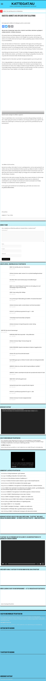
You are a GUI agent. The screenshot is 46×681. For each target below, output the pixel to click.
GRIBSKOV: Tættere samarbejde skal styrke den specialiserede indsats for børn (27, 372)
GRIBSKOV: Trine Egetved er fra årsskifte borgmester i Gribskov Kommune (25, 485)
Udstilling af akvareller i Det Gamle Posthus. (16, 475)
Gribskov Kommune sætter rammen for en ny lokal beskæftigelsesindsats (26, 273)
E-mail (3, 248)
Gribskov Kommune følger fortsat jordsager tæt (20, 341)
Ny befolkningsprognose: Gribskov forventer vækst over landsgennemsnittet (27, 359)
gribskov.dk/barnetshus (8, 187)
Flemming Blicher (5, 508)
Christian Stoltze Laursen (6, 499)
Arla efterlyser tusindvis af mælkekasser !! (18, 478)
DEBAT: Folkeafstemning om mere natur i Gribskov (19, 494)
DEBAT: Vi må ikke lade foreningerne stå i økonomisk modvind (23, 511)
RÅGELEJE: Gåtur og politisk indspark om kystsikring (21, 508)
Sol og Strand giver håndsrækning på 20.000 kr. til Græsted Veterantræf (26, 298)
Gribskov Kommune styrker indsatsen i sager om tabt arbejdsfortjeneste (23, 480)
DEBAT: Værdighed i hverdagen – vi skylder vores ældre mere (19, 496)
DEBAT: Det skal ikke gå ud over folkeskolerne (13, 11)
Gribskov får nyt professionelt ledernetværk (19, 353)
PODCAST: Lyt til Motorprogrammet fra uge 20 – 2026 (22, 391)
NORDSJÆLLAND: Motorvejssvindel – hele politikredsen (22, 334)
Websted (4, 253)
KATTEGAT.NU (23, 4)
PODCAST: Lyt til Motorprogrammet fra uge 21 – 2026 (22, 311)
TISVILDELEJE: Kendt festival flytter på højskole (20, 317)
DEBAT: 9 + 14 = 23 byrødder (14, 504)
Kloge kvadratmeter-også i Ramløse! (17, 473)
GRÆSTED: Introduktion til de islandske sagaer (20, 483)
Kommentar (5, 230)
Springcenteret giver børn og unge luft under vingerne (22, 385)
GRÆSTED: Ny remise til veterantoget (9, 330)
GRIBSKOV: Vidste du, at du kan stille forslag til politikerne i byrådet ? (25, 366)
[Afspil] (3, 564)
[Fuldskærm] (43, 564)
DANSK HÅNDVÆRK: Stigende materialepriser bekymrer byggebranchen (26, 347)
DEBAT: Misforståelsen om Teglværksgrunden (23, 499)
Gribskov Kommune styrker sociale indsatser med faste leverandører (25, 305)
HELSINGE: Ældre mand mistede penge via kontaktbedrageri (23, 279)
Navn (3, 244)
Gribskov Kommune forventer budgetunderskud (20, 397)
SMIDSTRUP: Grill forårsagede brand (18, 379)
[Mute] (40, 564)
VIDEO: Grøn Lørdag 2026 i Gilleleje (17, 292)
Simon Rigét (3, 504)
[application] (23, 421)
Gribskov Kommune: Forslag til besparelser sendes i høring (23, 324)
